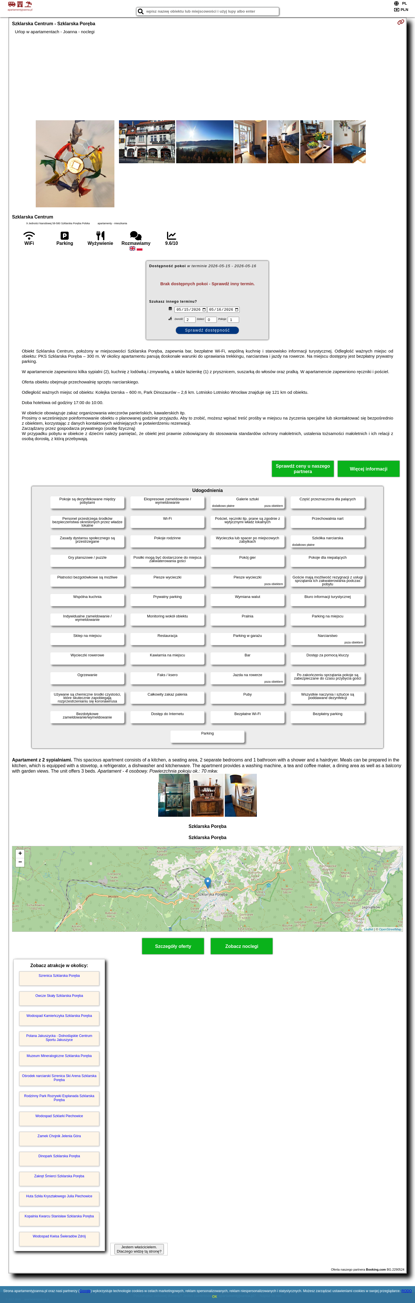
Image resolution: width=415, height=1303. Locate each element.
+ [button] (20, 854)
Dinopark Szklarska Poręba (59, 1156)
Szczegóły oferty (173, 946)
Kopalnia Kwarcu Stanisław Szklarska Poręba (59, 1216)
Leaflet (368, 929)
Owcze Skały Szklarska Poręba (59, 996)
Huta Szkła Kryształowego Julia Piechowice (59, 1196)
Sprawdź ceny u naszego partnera (303, 469)
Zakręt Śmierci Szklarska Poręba (59, 1176)
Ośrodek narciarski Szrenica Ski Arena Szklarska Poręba (59, 1078)
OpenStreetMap (390, 929)
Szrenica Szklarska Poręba (59, 976)
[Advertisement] (207, 77)
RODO (407, 1291)
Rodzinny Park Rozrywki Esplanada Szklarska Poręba (59, 1098)
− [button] (20, 862)
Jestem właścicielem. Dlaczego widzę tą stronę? (139, 1249)
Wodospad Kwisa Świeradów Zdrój (59, 1236)
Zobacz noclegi (242, 946)
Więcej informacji (368, 469)
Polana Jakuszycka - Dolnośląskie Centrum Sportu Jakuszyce (59, 1038)
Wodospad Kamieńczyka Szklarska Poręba (59, 1016)
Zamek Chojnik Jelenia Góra (59, 1136)
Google (85, 1291)
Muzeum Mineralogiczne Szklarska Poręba (59, 1056)
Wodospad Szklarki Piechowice (59, 1116)
